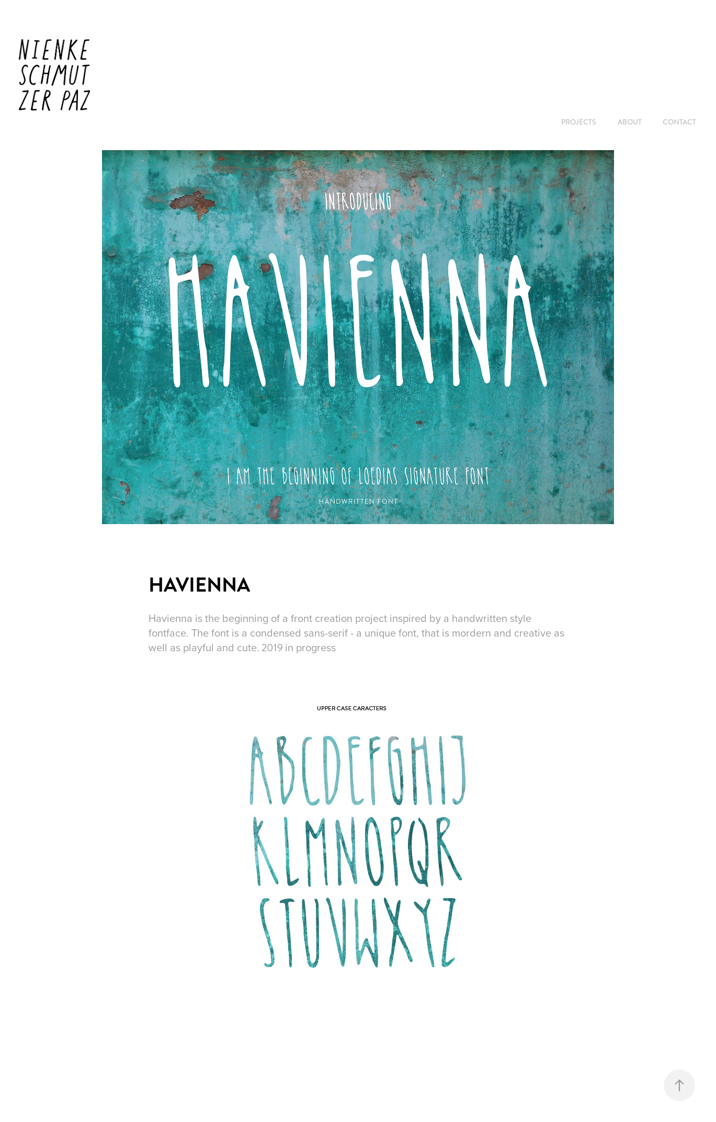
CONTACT (679, 122)
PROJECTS (578, 122)
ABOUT (630, 122)
